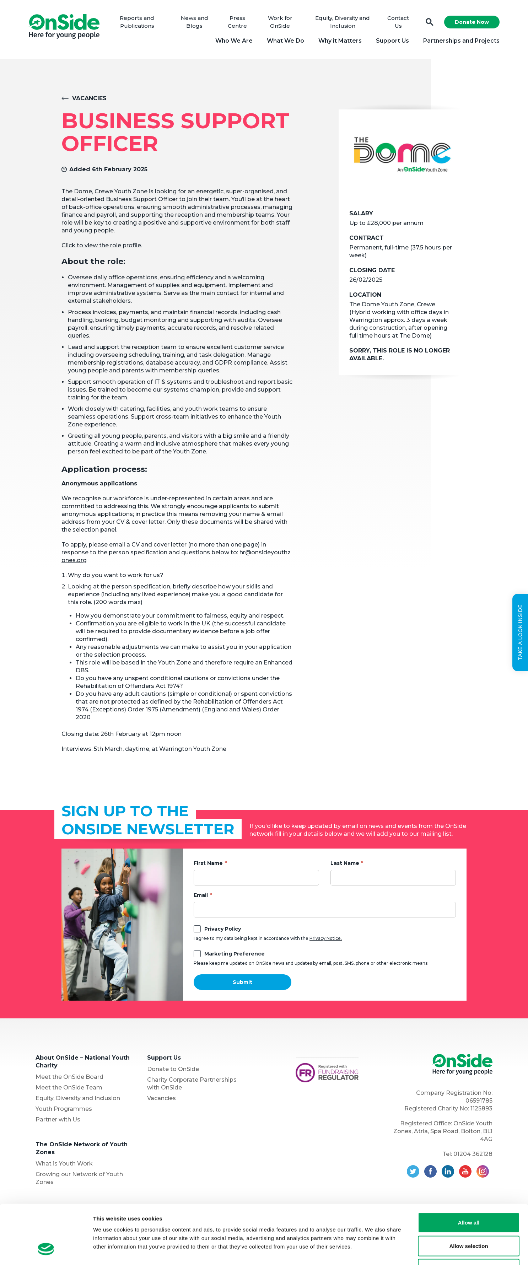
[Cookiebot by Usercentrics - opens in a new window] (46, 1251)
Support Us (392, 40)
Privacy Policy (222, 929)
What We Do (285, 40)
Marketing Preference (234, 954)
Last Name (344, 863)
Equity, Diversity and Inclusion (78, 1098)
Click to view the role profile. (101, 245)
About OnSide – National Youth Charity (83, 1061)
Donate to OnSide (173, 1069)
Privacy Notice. (325, 938)
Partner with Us (58, 1119)
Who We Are (234, 40)
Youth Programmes (64, 1108)
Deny (468, 1218)
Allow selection (468, 1195)
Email (201, 895)
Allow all (469, 1172)
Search (429, 22)
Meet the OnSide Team (69, 1087)
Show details (372, 1251)
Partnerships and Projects (461, 40)
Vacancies (89, 98)
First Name (208, 863)
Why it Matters (340, 40)
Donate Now (472, 22)
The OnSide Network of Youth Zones (82, 1148)
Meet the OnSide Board (69, 1076)
